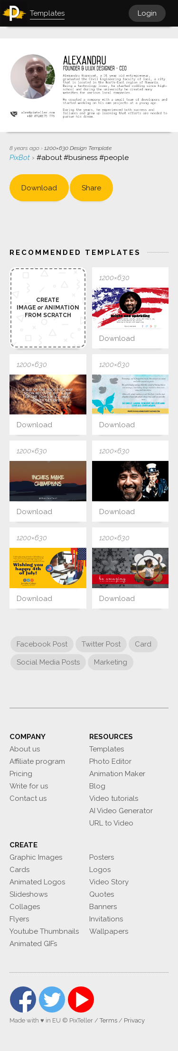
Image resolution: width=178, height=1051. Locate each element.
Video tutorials (113, 798)
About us (24, 749)
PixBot (20, 157)
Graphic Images (35, 857)
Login (147, 13)
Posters (101, 857)
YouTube (81, 999)
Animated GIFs (33, 943)
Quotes (101, 894)
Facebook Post (42, 644)
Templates (106, 749)
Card (143, 644)
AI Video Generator (121, 811)
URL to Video (111, 823)
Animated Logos (37, 882)
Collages (24, 906)
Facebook (23, 999)
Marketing (110, 662)
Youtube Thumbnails (44, 931)
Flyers (19, 919)
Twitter (52, 999)
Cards (19, 869)
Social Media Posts (48, 662)
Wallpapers (108, 931)
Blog (97, 786)
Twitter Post (101, 644)
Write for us (28, 786)
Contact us (28, 798)
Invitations (106, 919)
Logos (100, 869)
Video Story (109, 882)
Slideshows (28, 894)
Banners (103, 906)
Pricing (20, 773)
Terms (108, 1020)
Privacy (134, 1020)
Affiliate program (37, 761)
